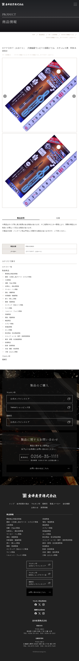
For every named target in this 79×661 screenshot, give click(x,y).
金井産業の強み (23, 504)
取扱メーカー (55, 504)
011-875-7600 (33, 646)
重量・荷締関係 (8, 302)
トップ (12, 504)
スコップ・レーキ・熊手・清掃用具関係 (16, 336)
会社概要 (66, 504)
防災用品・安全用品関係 (11, 333)
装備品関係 (7, 327)
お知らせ (34, 507)
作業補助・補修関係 (10, 295)
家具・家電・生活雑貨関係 (12, 339)
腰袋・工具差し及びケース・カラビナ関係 (16, 277)
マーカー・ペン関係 (10, 289)
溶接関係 (6, 314)
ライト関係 (7, 308)
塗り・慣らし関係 (9, 299)
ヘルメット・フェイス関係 (12, 311)
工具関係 (6, 280)
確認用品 (6, 320)
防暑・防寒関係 (8, 345)
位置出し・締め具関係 (10, 286)
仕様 (58, 218)
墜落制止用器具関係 (10, 274)
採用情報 (44, 507)
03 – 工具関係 (6, 55)
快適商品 (6, 342)
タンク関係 (7, 330)
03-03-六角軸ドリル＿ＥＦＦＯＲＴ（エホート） (41, 55)
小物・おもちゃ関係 (10, 352)
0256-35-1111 (45, 456)
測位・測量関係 (8, 292)
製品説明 (21, 218)
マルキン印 (6, 356)
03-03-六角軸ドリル (20, 55)
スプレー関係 (7, 324)
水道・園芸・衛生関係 (10, 349)
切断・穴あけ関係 (9, 283)
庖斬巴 (4, 359)
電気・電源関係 (8, 317)
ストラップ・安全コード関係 (12, 305)
